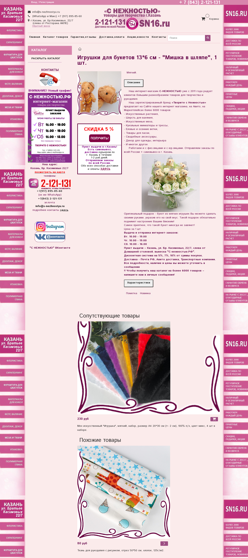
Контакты (159, 37)
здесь (105, 168)
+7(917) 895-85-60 (50, 191)
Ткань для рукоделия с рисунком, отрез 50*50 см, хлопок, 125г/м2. (120, 550)
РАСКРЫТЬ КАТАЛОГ (45, 58)
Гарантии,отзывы (83, 37)
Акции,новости (138, 37)
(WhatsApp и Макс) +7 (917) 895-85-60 (56, 16)
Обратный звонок (41, 26)
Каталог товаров (55, 37)
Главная (34, 37)
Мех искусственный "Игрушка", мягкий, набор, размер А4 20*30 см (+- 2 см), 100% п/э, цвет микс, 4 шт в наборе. (146, 428)
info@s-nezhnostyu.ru (45, 12)
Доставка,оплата (112, 37)
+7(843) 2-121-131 (50, 199)
